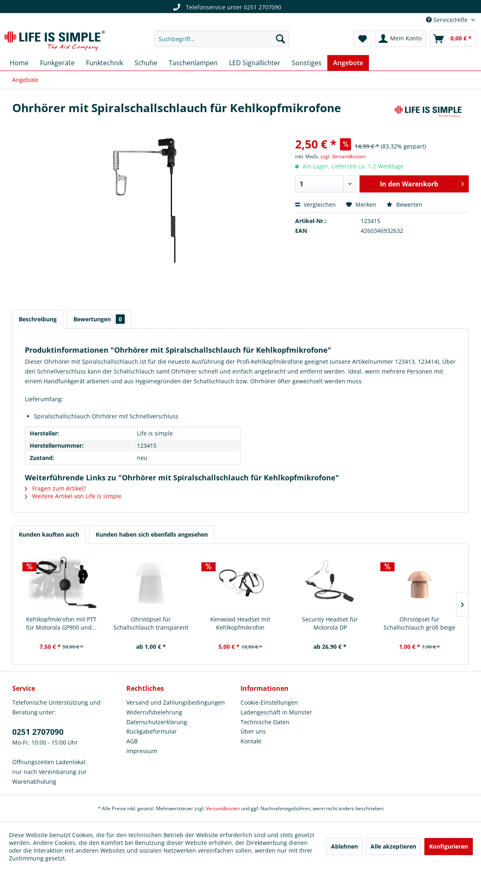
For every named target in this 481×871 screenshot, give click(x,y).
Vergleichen (315, 204)
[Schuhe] (146, 63)
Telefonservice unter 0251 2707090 (226, 7)
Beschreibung (38, 319)
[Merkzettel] (362, 39)
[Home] (19, 63)
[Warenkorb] (453, 39)
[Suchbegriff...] (221, 39)
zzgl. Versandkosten (343, 156)
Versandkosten (223, 808)
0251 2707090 (38, 732)
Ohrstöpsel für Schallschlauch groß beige (419, 623)
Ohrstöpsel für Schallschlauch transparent (150, 623)
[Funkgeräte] (57, 63)
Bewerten (404, 204)
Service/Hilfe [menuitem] (447, 20)
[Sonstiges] (306, 63)
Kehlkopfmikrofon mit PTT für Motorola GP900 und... (61, 623)
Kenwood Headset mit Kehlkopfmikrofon (240, 623)
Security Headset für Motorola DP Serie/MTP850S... (330, 623)
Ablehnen (344, 846)
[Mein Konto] (400, 39)
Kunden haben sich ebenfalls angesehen (152, 534)
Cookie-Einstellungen (269, 702)
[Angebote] (348, 63)
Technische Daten (264, 722)
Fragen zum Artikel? (55, 488)
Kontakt (250, 741)
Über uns (253, 731)
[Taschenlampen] (193, 63)
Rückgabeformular (151, 731)
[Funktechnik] (104, 63)
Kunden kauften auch (49, 534)
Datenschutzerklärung (156, 722)
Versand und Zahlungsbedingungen (175, 702)
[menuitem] (221, 39)
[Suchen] (280, 39)
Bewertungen (99, 319)
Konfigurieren (448, 846)
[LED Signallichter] (254, 63)
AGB (132, 741)
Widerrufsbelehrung (154, 712)
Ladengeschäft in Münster (276, 712)
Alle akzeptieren (393, 846)
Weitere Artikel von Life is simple (73, 496)
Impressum (141, 751)
